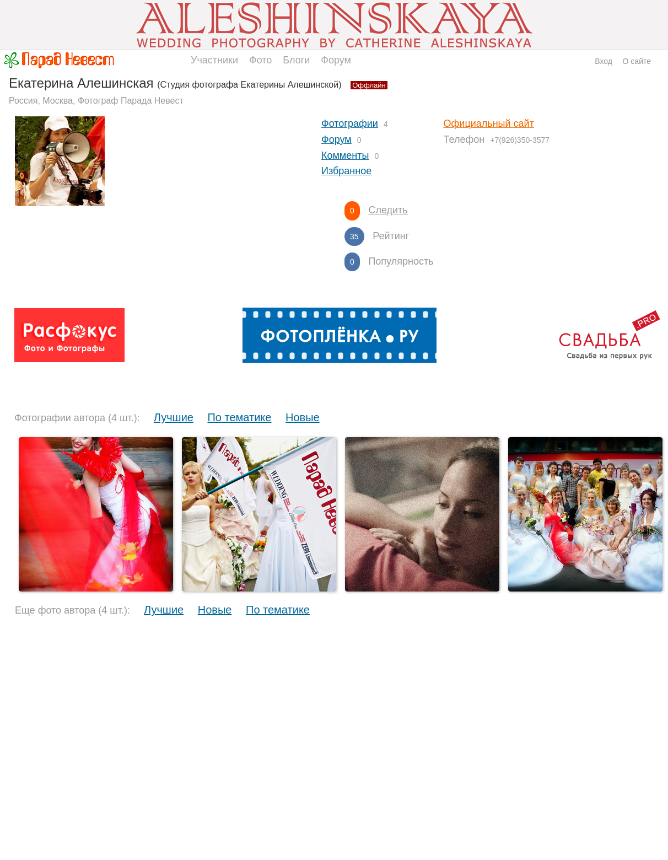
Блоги (296, 60)
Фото (260, 60)
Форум (336, 60)
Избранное (346, 170)
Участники (214, 60)
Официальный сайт (489, 123)
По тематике (239, 417)
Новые (302, 417)
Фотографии (349, 123)
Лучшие (173, 417)
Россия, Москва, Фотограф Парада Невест (96, 100)
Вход (603, 61)
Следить (387, 210)
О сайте (637, 61)
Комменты (345, 155)
